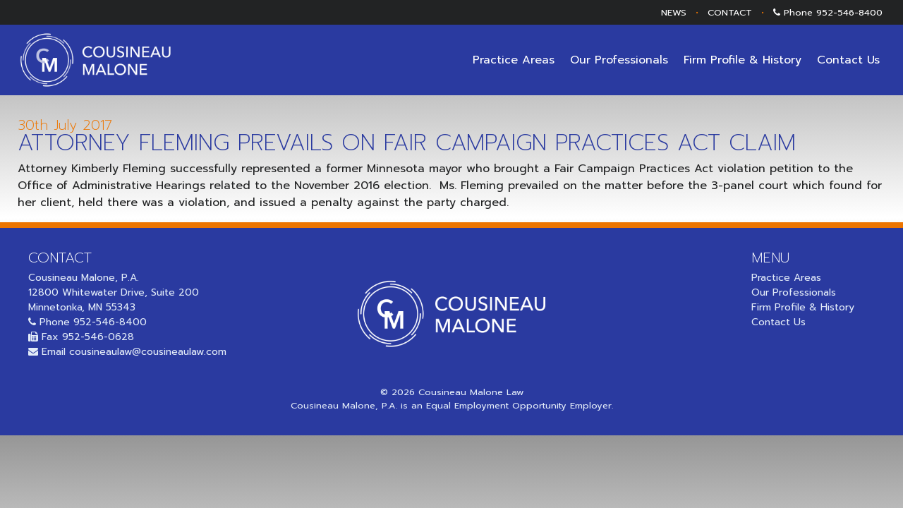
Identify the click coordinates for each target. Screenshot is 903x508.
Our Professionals (619, 60)
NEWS (673, 12)
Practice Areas (513, 60)
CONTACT (730, 12)
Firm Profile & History (742, 60)
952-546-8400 (849, 12)
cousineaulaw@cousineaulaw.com (147, 351)
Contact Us (848, 60)
